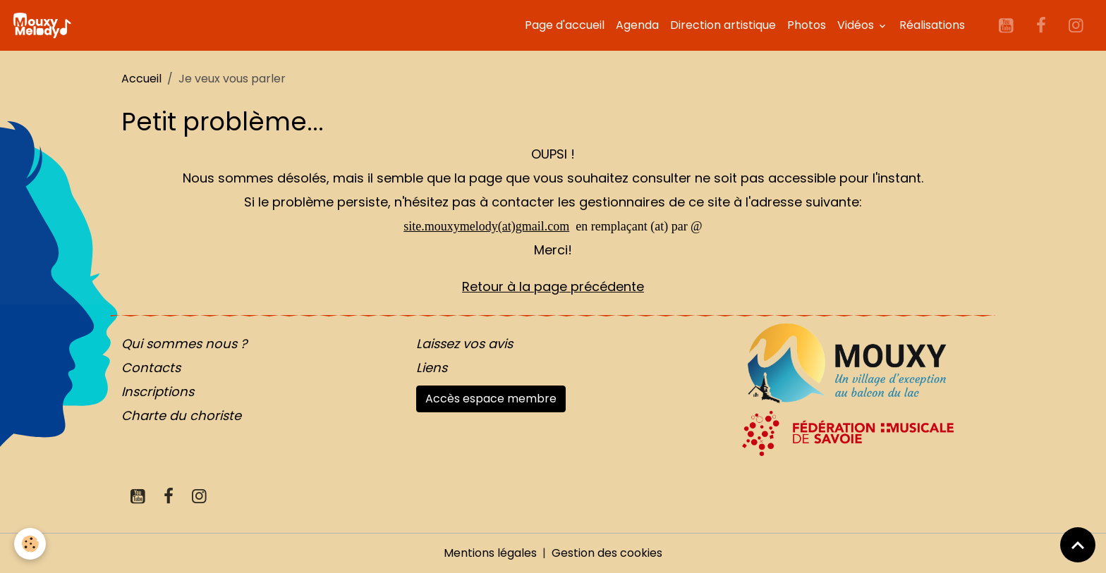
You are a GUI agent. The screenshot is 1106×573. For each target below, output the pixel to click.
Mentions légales (490, 553)
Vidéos (857, 25)
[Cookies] (30, 544)
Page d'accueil (564, 25)
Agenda (637, 25)
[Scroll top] (1077, 544)
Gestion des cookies (607, 553)
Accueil (141, 78)
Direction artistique (723, 25)
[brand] (44, 25)
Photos (806, 25)
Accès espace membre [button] (491, 398)
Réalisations (932, 25)
